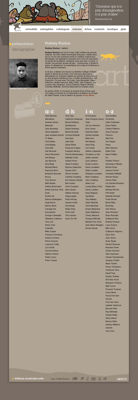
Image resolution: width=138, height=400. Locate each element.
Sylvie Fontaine (72, 164)
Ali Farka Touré (112, 280)
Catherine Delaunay (74, 119)
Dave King (89, 145)
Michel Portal (111, 167)
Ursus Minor (111, 292)
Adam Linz (90, 183)
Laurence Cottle (52, 244)
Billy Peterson (111, 148)
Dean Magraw (91, 193)
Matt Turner (111, 286)
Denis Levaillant (92, 167)
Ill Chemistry (90, 116)
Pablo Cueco (50, 257)
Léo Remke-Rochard (115, 183)
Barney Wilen (111, 321)
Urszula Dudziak (72, 135)
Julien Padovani (112, 122)
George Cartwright (53, 215)
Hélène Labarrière (93, 151)
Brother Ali (49, 196)
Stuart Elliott (70, 145)
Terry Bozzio (50, 180)
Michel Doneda (71, 132)
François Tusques (113, 289)
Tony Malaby (90, 199)
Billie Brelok (50, 183)
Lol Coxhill (49, 247)
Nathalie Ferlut (71, 157)
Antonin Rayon (112, 177)
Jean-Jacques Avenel (54, 135)
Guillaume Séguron (114, 231)
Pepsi (108, 145)
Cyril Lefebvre (91, 161)
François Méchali (92, 218)
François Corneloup (53, 235)
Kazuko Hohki (71, 202)
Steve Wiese (111, 318)
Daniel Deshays (72, 129)
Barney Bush (50, 206)
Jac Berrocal (50, 161)
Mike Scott (110, 228)
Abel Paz (109, 138)
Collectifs (49, 228)
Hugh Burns (50, 202)
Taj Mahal (89, 196)
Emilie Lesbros (91, 164)
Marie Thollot (111, 263)
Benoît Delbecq (72, 122)
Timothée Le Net (92, 154)
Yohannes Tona (112, 270)
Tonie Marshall (91, 206)
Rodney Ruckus (112, 222)
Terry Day (69, 116)
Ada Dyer (69, 138)
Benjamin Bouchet (53, 174)
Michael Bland (51, 167)
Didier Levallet (91, 170)
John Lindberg (91, 180)
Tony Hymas (70, 215)
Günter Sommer (112, 251)
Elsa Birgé (49, 164)
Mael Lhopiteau (92, 177)
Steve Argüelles (52, 132)
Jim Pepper (111, 141)
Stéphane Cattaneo (53, 218)
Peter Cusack (51, 260)
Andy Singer (111, 241)
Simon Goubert (71, 174)
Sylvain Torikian (112, 276)
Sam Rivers (111, 209)
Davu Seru (110, 235)
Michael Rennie (112, 190)
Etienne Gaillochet (73, 167)
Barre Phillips (111, 154)
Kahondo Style (91, 132)
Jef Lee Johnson (92, 125)
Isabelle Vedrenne (113, 305)
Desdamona (70, 125)
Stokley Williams (113, 324)
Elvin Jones (90, 129)
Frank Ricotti (111, 199)
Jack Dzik (69, 141)
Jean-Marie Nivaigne (94, 225)
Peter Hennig (71, 199)
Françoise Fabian (72, 148)
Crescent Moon (51, 251)
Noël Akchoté (51, 116)
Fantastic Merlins (72, 151)
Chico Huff (69, 212)
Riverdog (109, 206)
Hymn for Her (71, 218)
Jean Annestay (51, 129)
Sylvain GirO (70, 170)
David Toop (110, 273)
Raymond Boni (51, 170)
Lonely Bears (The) (93, 186)
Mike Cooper (50, 231)
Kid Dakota (90, 141)
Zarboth (109, 328)
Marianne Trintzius (114, 283)
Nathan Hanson (72, 193)
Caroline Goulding (73, 177)
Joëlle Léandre (91, 157)
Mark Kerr (89, 138)
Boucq (48, 177)
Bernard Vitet (111, 308)
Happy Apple (70, 196)
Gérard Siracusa (113, 244)
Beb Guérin (70, 183)
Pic (107, 157)
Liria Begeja (50, 145)
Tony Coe (49, 222)
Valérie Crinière (51, 254)
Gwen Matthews (92, 212)
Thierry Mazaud (92, 215)
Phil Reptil (110, 193)
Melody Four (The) (93, 222)
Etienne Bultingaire (53, 199)
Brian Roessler (112, 215)
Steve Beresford (52, 154)
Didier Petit (110, 151)
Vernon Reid (111, 180)
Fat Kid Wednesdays (74, 154)
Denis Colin (50, 225)
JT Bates (49, 138)
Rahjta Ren (110, 186)
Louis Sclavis (111, 225)
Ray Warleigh (111, 312)
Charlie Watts (111, 315)
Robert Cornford (52, 238)
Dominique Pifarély (114, 164)
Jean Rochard (112, 212)
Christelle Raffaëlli (113, 174)
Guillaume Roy (112, 218)
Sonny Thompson (113, 267)
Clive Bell (49, 148)
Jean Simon (111, 238)
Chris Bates (50, 141)
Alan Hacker (70, 190)
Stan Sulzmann (112, 254)
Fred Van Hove (112, 302)
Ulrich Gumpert (71, 186)
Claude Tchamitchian (115, 257)
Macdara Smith (112, 247)
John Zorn (110, 331)
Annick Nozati (91, 228)
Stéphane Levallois (93, 174)
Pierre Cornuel (51, 241)
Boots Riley (111, 202)
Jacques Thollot (112, 260)
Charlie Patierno (113, 129)
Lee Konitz (90, 148)
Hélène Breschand (53, 186)
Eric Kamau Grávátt (73, 180)
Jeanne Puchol (112, 170)
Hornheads (70, 206)
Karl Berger (50, 157)
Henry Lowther (91, 190)
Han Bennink (50, 151)
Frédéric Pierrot (112, 161)
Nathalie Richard (113, 196)
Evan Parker (111, 125)
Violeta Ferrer (71, 161)
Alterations (49, 119)
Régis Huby (70, 209)
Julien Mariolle (91, 202)
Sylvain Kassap (92, 135)
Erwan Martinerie (92, 209)
